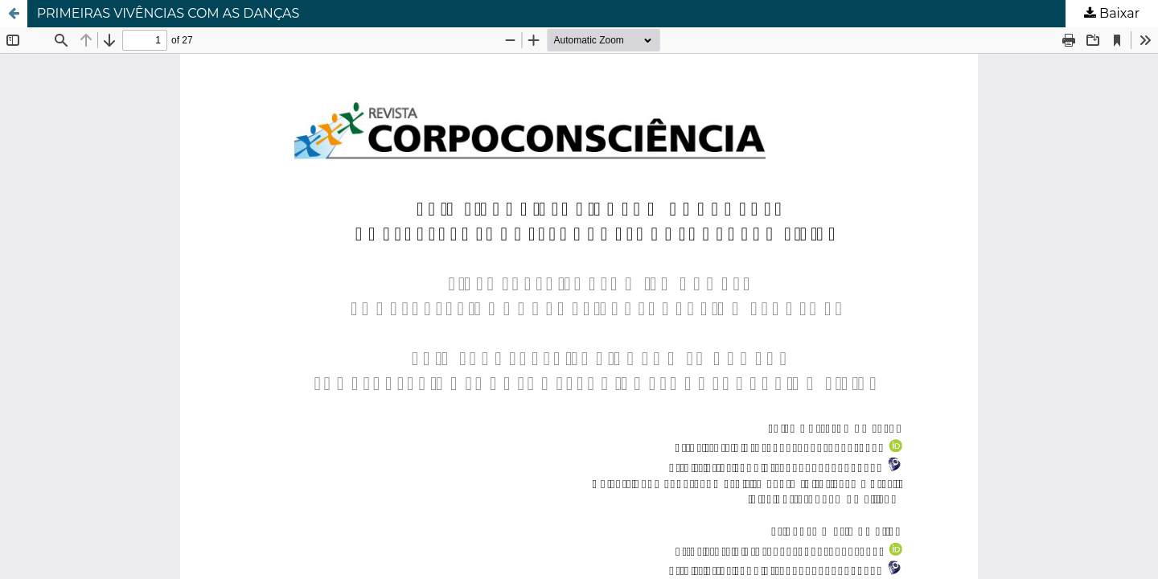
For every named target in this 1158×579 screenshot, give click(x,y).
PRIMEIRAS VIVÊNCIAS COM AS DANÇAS (168, 13)
